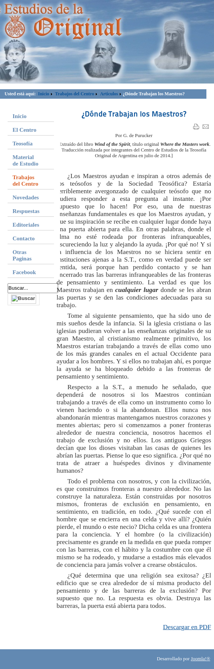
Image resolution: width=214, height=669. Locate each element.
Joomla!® (200, 658)
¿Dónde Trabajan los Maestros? (134, 113)
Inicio (43, 93)
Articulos (109, 93)
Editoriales (26, 225)
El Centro (24, 130)
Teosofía (23, 143)
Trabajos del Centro (74, 93)
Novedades (26, 197)
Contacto (24, 238)
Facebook (24, 272)
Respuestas (26, 211)
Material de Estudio (25, 160)
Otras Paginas (22, 255)
